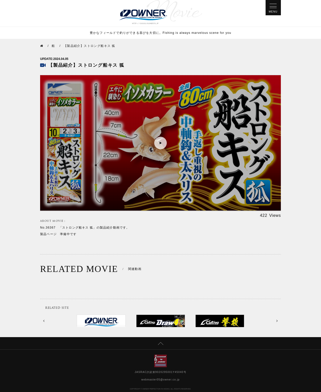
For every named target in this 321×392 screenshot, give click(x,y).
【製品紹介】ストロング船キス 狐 (89, 46)
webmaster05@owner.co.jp (160, 379)
